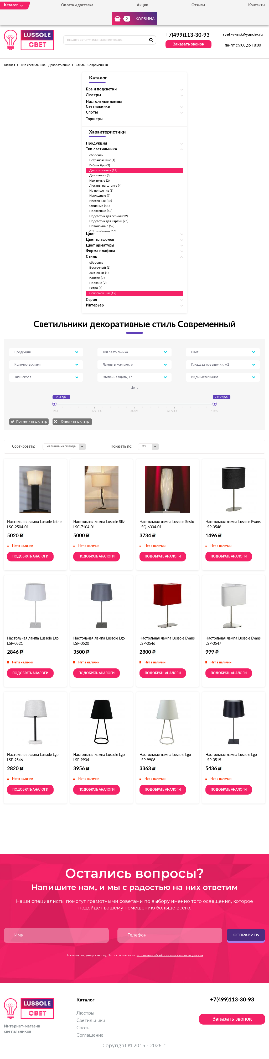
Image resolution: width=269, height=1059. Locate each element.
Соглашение (90, 1035)
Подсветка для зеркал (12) (108, 216)
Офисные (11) (99, 205)
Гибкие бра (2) (99, 165)
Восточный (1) (99, 267)
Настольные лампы (104, 102)
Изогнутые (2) (99, 180)
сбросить (96, 155)
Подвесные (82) (100, 210)
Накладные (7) (99, 195)
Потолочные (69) (101, 226)
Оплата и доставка (77, 5)
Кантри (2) (97, 277)
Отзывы (198, 5)
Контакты (256, 5)
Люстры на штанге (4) (105, 185)
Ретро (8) (95, 287)
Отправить (246, 934)
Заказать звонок (188, 44)
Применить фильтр (31, 421)
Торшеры (94, 119)
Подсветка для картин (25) (108, 221)
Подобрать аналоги (30, 556)
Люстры (85, 1013)
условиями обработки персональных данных (170, 955)
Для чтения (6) (99, 175)
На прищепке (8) (101, 190)
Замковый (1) (98, 272)
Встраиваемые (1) (102, 160)
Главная (9, 64)
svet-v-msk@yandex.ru (243, 35)
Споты (83, 1028)
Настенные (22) (100, 200)
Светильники (90, 1020)
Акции (142, 5)
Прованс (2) (97, 282)
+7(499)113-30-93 (187, 35)
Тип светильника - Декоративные (45, 64)
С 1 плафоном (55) (102, 231)
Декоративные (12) (103, 170)
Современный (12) (102, 293)
